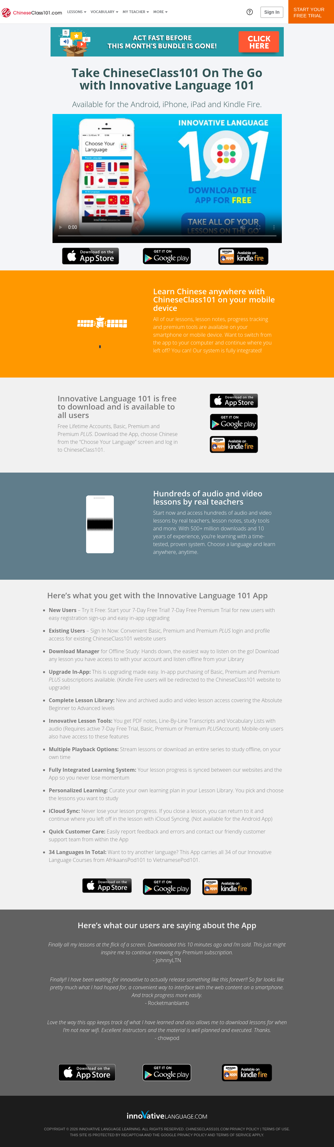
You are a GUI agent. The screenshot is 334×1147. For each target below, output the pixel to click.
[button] (249, 12)
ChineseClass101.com (207, 1129)
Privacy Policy (244, 1129)
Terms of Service (233, 1135)
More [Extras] (158, 12)
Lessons (75, 12)
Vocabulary (102, 12)
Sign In (272, 12)
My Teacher (134, 12)
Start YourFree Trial (312, 12)
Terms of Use (275, 1129)
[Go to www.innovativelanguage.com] (167, 1114)
